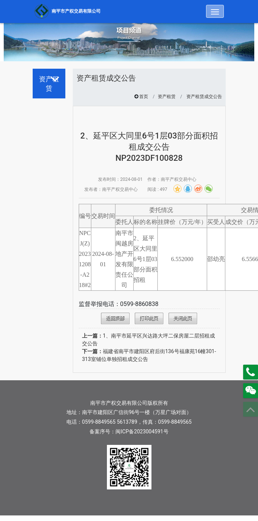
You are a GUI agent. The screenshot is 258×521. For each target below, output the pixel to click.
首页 (143, 96)
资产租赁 (167, 96)
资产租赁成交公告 (204, 96)
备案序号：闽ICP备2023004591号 (128, 431)
